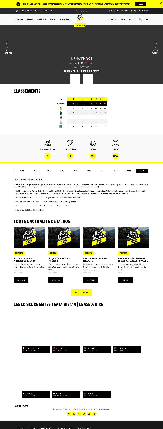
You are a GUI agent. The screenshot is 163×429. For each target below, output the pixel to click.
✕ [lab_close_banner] (160, 3)
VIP (131, 11)
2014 (69, 170)
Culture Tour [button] (64, 19)
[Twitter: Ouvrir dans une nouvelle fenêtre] (77, 11)
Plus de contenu (81, 292)
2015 (83, 170)
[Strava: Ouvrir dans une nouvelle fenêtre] (86, 11)
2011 (29, 170)
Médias (45, 11)
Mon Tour (145, 11)
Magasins (125, 11)
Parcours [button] (19, 19)
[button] (132, 19)
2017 (109, 170)
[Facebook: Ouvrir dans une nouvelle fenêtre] (79, 11)
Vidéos (52, 19)
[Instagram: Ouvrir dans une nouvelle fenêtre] (74, 11)
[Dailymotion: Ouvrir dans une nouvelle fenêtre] (81, 11)
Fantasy (114, 19)
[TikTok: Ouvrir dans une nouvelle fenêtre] (84, 11)
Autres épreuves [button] (27, 11)
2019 (136, 170)
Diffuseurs (37, 11)
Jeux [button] (51, 11)
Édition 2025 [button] (41, 19)
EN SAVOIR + (141, 4)
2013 (56, 170)
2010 (16, 170)
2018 (123, 170)
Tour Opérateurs (114, 11)
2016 (96, 170)
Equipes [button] (30, 19)
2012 (43, 170)
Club (123, 19)
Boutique (137, 11)
